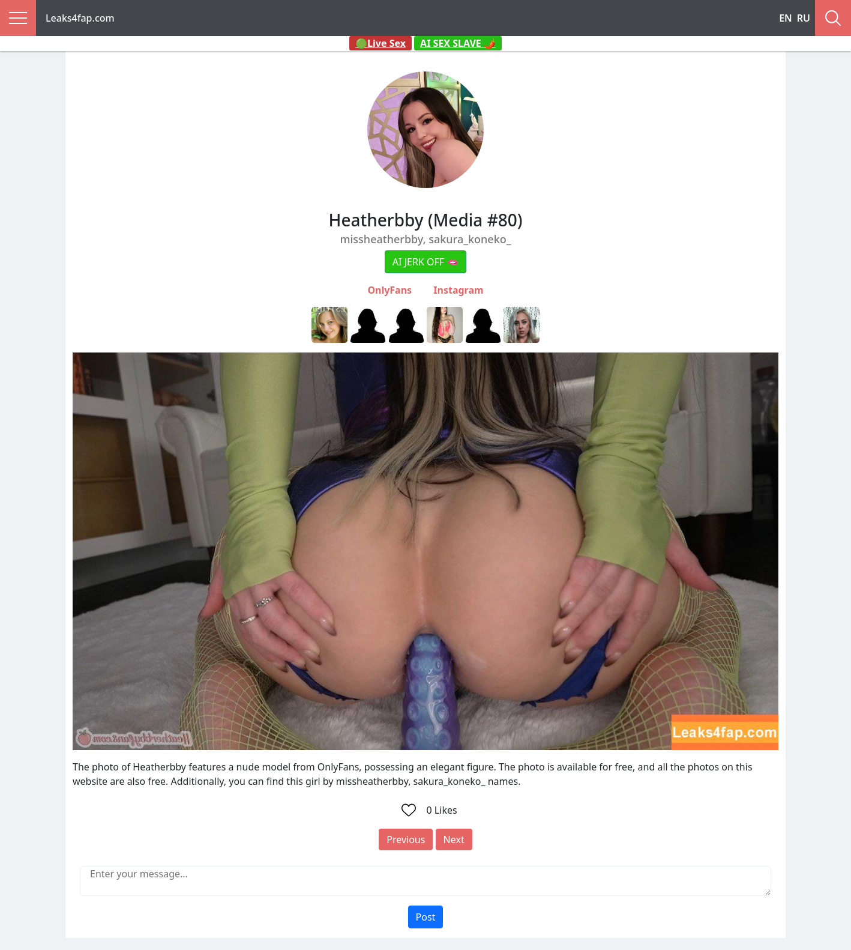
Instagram (458, 290)
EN (785, 18)
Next (454, 839)
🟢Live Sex (380, 43)
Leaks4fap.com (80, 18)
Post (426, 917)
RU (803, 18)
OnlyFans (389, 290)
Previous (405, 839)
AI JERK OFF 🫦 (425, 261)
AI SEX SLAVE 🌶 (458, 43)
